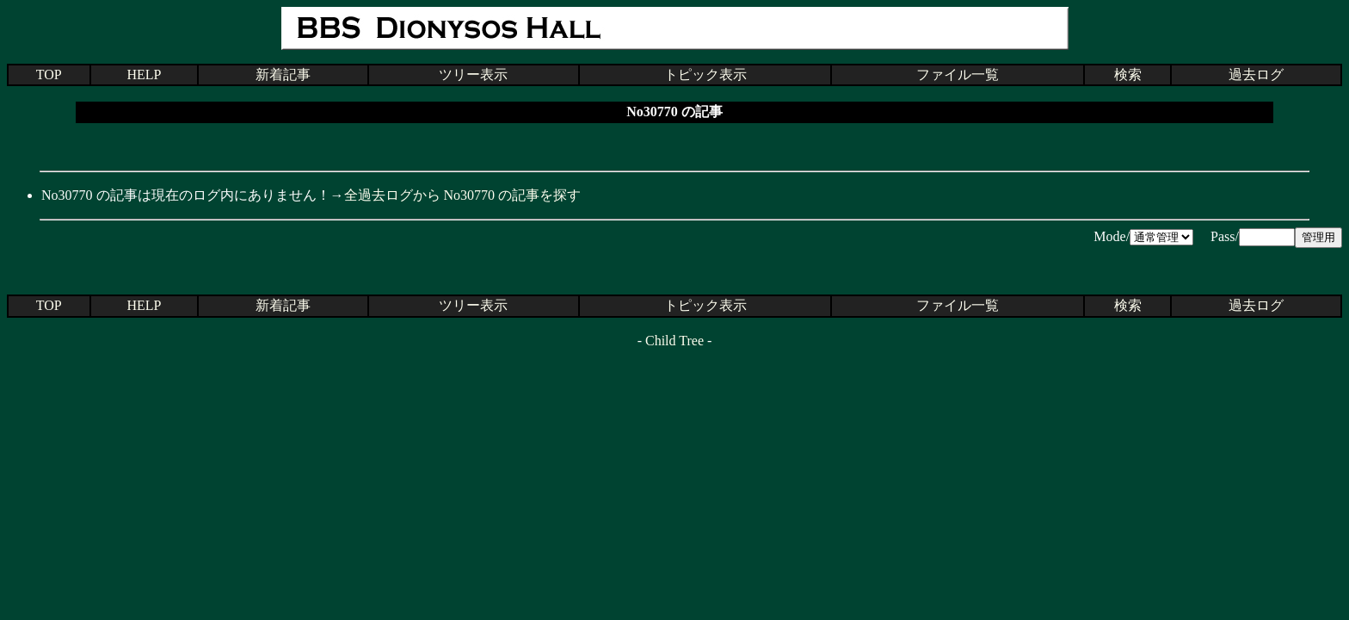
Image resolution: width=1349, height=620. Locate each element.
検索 (1128, 74)
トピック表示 (705, 74)
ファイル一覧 (957, 74)
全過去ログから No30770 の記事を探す (463, 195)
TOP (49, 74)
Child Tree (674, 340)
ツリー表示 (473, 74)
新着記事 (283, 74)
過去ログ (1256, 74)
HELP (143, 74)
